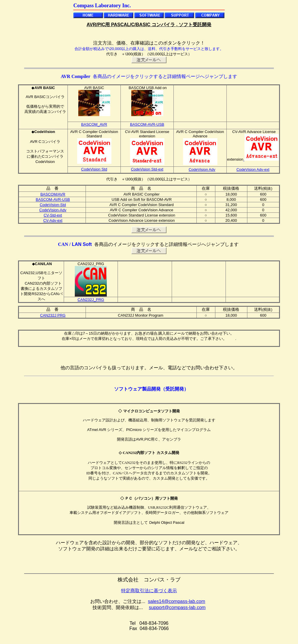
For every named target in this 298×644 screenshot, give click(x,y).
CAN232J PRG (52, 315)
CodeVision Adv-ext (252, 169)
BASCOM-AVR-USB (147, 124)
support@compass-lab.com (177, 607)
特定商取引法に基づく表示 (149, 590)
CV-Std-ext (53, 215)
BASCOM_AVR (94, 124)
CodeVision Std (94, 169)
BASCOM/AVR (52, 194)
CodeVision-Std (53, 205)
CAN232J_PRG (91, 299)
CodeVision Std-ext (147, 169)
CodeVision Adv (202, 169)
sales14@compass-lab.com (176, 601)
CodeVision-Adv (52, 210)
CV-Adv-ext (53, 220)
